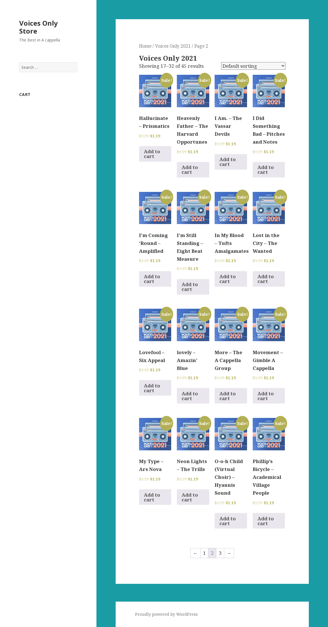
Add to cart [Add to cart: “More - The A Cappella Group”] (227, 396)
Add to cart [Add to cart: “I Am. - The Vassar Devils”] (227, 161)
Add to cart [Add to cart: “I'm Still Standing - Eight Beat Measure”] (190, 286)
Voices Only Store (38, 27)
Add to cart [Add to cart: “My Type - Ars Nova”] (152, 497)
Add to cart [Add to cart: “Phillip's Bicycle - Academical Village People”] (265, 521)
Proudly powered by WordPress (166, 614)
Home (145, 46)
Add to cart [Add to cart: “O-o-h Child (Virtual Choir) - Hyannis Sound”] (227, 521)
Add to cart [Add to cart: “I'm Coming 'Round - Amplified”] (152, 278)
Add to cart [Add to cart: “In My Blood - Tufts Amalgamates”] (227, 278)
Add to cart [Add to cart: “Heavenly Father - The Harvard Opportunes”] (190, 169)
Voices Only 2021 (173, 46)
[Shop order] (253, 66)
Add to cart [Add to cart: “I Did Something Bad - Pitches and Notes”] (265, 169)
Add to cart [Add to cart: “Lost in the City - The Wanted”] (265, 278)
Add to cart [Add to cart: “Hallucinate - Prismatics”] (152, 153)
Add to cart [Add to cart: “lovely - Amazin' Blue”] (190, 396)
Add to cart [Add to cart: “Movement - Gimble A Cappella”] (265, 396)
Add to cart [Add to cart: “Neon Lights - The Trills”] (190, 497)
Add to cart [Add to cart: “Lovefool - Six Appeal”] (152, 388)
